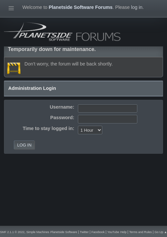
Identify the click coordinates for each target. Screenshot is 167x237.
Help (123, 232)
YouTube (113, 232)
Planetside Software (63, 232)
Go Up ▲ (160, 232)
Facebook (98, 232)
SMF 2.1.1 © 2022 (12, 232)
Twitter (84, 232)
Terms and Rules (140, 232)
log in (136, 7)
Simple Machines (37, 232)
